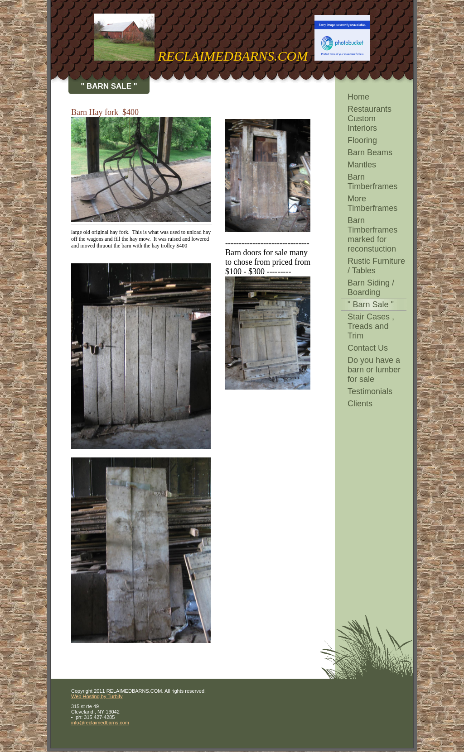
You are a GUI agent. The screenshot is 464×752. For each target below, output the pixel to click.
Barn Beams (370, 152)
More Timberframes (372, 203)
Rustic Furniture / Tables (376, 266)
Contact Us (368, 347)
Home (358, 96)
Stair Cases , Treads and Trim (371, 326)
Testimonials (370, 391)
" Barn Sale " (371, 304)
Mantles (362, 164)
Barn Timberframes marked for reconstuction (372, 234)
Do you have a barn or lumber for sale (374, 370)
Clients (360, 403)
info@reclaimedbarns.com (100, 722)
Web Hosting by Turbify (97, 696)
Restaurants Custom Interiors (370, 119)
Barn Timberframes (372, 181)
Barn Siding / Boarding (371, 287)
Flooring (362, 140)
